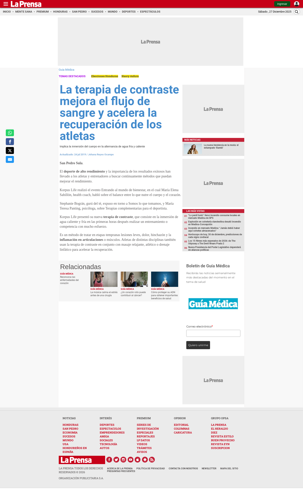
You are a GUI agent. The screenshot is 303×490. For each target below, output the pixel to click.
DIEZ (214, 432)
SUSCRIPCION (220, 448)
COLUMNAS (181, 428)
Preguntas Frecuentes (121, 471)
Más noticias (192, 140)
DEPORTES (107, 425)
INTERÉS (106, 418)
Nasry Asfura (130, 76)
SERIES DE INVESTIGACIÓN (148, 426)
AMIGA (104, 436)
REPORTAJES (146, 436)
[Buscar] (297, 12)
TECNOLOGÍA (108, 444)
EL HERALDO (219, 428)
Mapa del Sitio (229, 468)
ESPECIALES (145, 432)
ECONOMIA (70, 432)
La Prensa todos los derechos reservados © (81, 470)
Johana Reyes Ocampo (101, 154)
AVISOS (142, 452)
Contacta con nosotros (183, 468)
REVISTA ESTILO (222, 436)
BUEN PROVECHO (223, 440)
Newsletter (209, 468)
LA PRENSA (218, 425)
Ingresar (282, 3)
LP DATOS (143, 440)
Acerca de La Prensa (120, 468)
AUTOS (104, 448)
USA (65, 444)
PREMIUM (144, 418)
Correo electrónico (199, 326)
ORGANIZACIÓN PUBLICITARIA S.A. (81, 478)
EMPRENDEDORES (112, 432)
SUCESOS (69, 436)
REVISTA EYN (220, 444)
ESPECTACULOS (110, 428)
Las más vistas (195, 211)
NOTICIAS (69, 418)
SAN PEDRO (70, 428)
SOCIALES (106, 440)
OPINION (180, 418)
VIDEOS (142, 444)
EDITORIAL (181, 425)
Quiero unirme (198, 345)
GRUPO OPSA (219, 418)
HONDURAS (70, 425)
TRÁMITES (144, 448)
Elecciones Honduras (104, 76)
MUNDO (68, 440)
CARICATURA (183, 432)
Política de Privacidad (150, 468)
